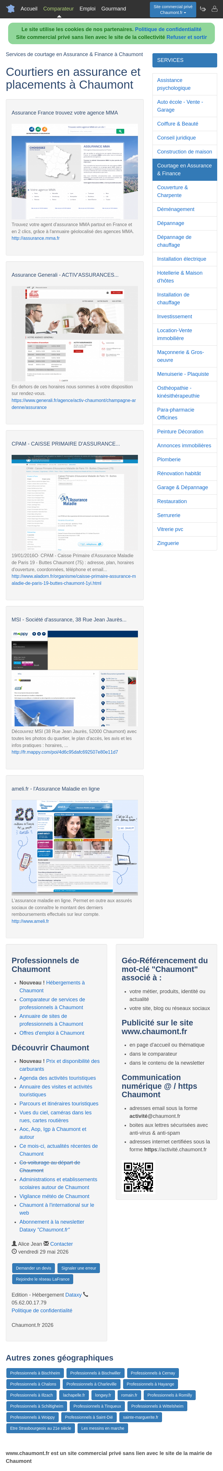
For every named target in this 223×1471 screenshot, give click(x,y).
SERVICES (170, 60)
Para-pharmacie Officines (175, 414)
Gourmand (113, 9)
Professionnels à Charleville (91, 1384)
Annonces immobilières (184, 445)
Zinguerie (168, 543)
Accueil (29, 9)
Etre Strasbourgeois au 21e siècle (40, 1428)
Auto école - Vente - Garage (180, 106)
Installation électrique (181, 259)
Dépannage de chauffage (174, 241)
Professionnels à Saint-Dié (89, 1417)
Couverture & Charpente (172, 191)
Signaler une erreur (78, 1268)
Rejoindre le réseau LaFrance (42, 1279)
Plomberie (169, 459)
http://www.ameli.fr (30, 921)
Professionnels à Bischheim (35, 1373)
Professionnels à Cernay (153, 1373)
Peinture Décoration (180, 432)
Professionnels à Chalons (33, 1384)
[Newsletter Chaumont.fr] (202, 8)
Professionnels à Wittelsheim (157, 1406)
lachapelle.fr (74, 1395)
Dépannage (170, 223)
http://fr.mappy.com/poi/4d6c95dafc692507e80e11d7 (65, 752)
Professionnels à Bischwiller (95, 1373)
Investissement (174, 316)
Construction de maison (184, 152)
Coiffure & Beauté (177, 124)
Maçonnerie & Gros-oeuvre (180, 356)
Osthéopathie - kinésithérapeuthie (178, 392)
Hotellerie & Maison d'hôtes (179, 277)
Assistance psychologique (173, 84)
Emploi (88, 9)
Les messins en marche (102, 1428)
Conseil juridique (176, 138)
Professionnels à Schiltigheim (36, 1406)
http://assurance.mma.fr (36, 238)
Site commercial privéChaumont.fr (173, 9)
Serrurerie (168, 515)
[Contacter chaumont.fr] (214, 8)
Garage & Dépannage (182, 487)
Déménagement (175, 209)
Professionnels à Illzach (31, 1395)
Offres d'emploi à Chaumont (51, 1033)
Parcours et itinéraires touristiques (58, 1104)
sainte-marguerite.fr (140, 1417)
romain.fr (129, 1395)
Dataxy (73, 1295)
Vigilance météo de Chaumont (54, 1196)
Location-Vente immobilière (174, 334)
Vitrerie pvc (170, 529)
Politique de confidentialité (168, 29)
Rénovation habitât (179, 473)
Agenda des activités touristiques (57, 1078)
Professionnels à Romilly (170, 1395)
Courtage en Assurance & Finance (184, 169)
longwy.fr (103, 1395)
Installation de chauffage (173, 298)
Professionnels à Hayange (150, 1384)
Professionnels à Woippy (32, 1417)
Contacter (61, 1244)
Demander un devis (33, 1268)
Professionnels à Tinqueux (97, 1406)
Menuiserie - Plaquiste (183, 374)
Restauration (172, 501)
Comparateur (58, 9)
